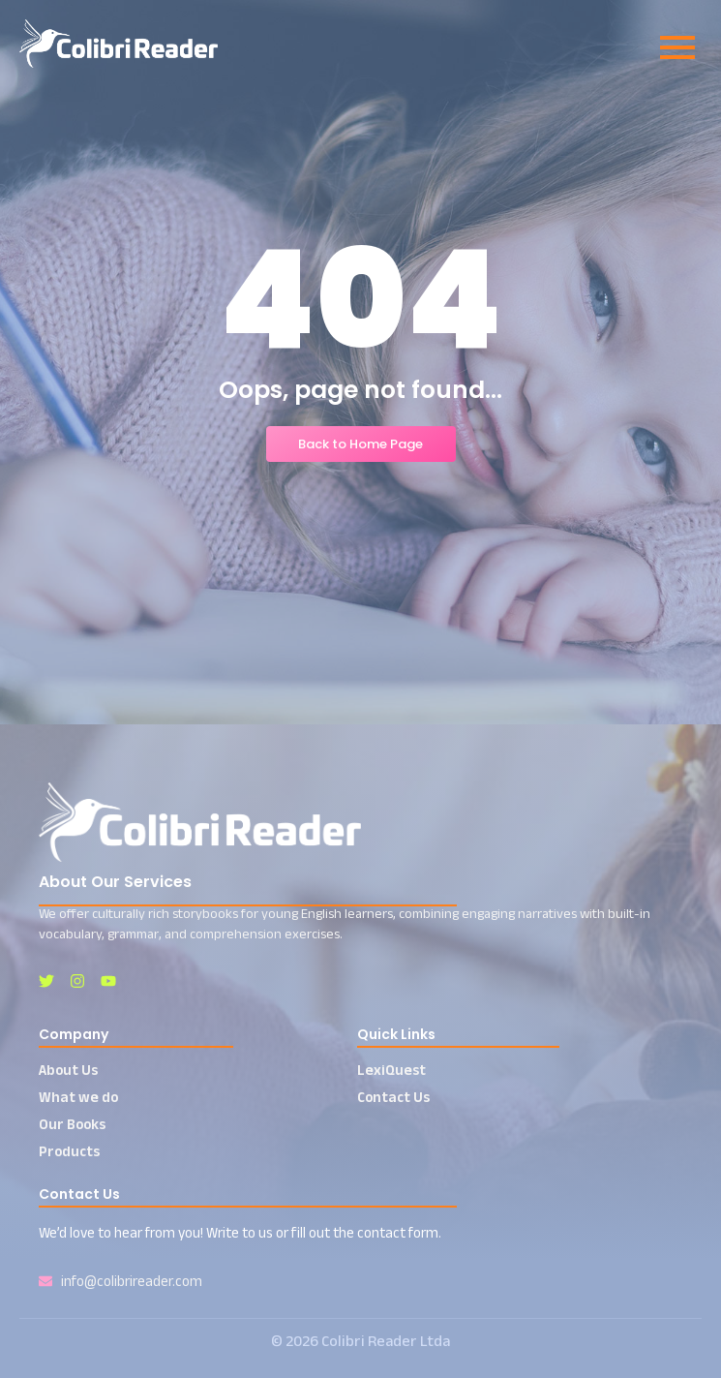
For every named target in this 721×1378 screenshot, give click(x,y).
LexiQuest (391, 1069)
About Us (68, 1069)
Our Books (72, 1124)
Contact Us (393, 1096)
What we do (78, 1096)
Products (69, 1151)
